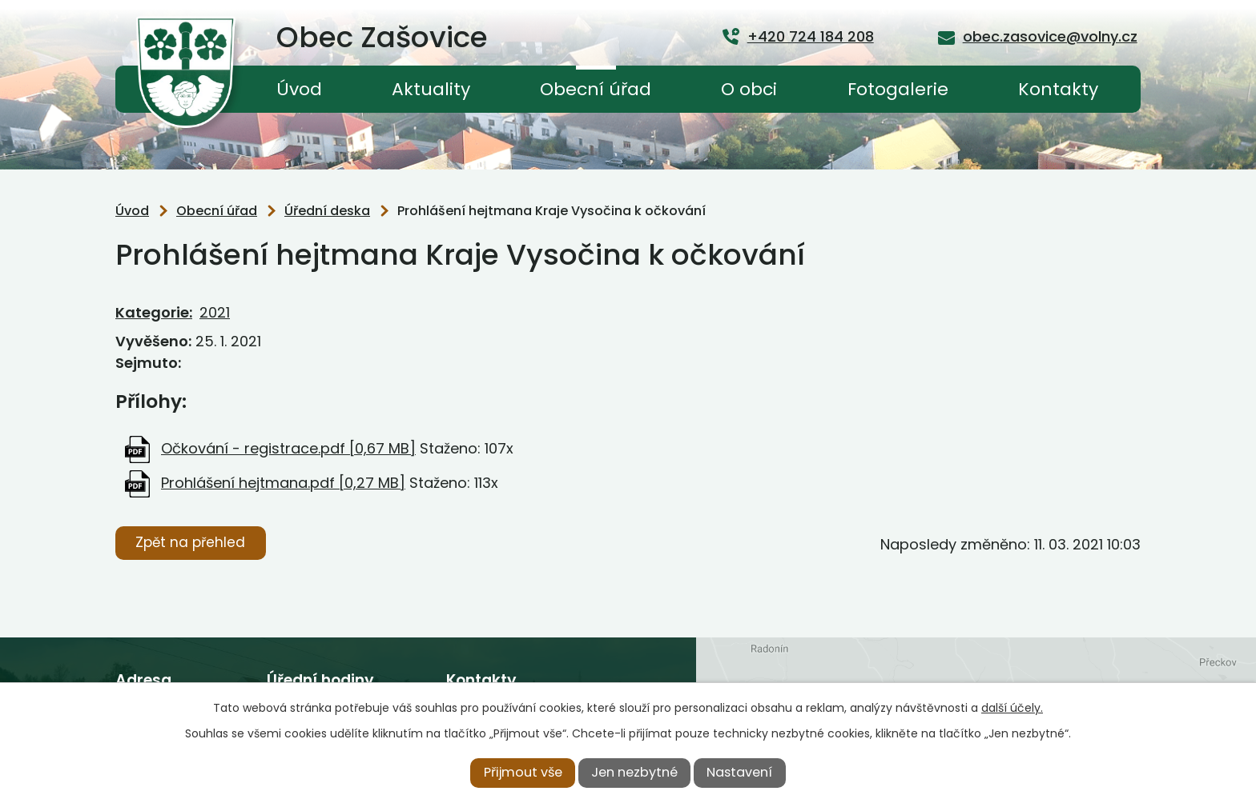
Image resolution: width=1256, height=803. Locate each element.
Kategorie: (153, 312)
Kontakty (1058, 89)
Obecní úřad (595, 89)
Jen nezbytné (634, 772)
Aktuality (431, 89)
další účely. (1012, 708)
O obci (749, 89)
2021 (214, 312)
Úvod (299, 89)
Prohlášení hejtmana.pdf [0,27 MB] (283, 483)
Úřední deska (327, 211)
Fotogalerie (897, 89)
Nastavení (739, 772)
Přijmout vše (523, 772)
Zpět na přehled (190, 542)
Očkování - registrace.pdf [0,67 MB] (288, 448)
